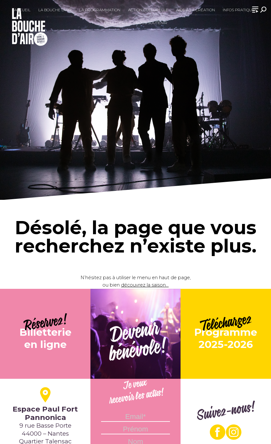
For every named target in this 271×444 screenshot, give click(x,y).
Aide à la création (195, 10)
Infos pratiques (240, 10)
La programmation (99, 10)
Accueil (22, 10)
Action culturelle (148, 10)
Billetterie (116, 23)
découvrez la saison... (145, 285)
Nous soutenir (151, 23)
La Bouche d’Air (54, 10)
